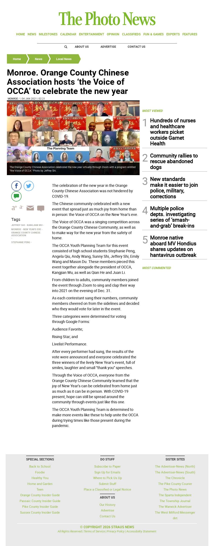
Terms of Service (94, 531)
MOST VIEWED (152, 111)
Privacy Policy (116, 531)
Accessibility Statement (141, 531)
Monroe (13, 98)
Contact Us (136, 47)
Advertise (108, 47)
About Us (82, 47)
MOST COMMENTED (156, 268)
